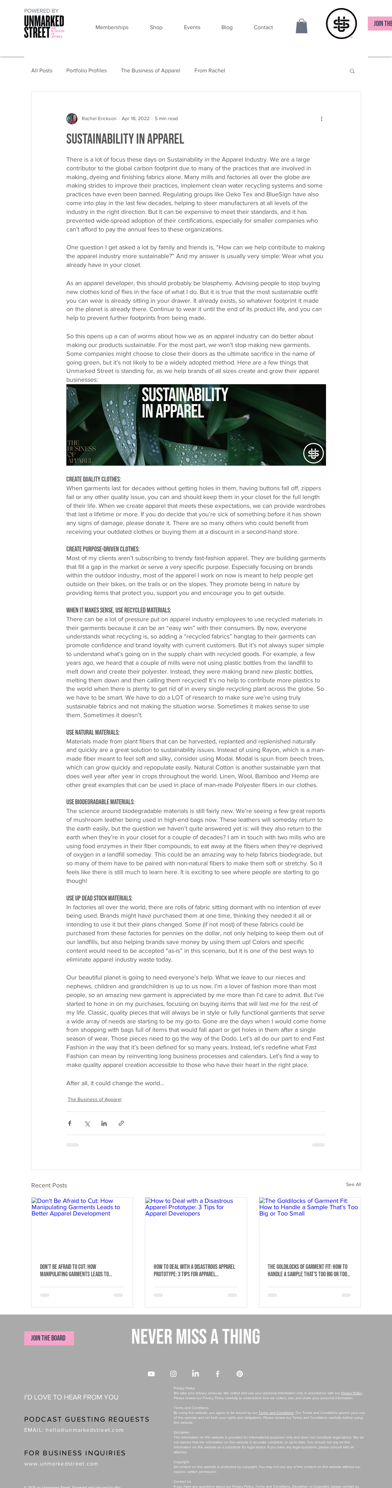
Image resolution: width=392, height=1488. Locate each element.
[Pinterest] (239, 1374)
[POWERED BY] (42, 11)
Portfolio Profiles (86, 70)
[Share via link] (121, 1123)
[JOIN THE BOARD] (49, 1338)
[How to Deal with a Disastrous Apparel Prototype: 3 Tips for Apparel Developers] (196, 1226)
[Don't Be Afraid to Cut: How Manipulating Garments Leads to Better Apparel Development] (82, 1226)
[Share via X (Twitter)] (87, 1123)
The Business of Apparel (150, 70)
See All (353, 1184)
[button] (105, 27)
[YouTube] (151, 1374)
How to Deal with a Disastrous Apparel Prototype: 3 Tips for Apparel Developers (194, 1270)
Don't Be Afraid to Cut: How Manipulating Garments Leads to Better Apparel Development (74, 1270)
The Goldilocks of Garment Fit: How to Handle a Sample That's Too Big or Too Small (307, 1270)
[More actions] (322, 118)
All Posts (41, 70)
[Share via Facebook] (69, 1123)
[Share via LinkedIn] (104, 1123)
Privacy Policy (351, 1393)
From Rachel (209, 70)
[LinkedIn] (195, 1374)
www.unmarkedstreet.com (61, 1464)
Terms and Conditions (276, 1413)
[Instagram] (173, 1374)
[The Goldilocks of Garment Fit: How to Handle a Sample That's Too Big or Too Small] (310, 1226)
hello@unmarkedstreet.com (85, 1430)
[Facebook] (217, 1374)
